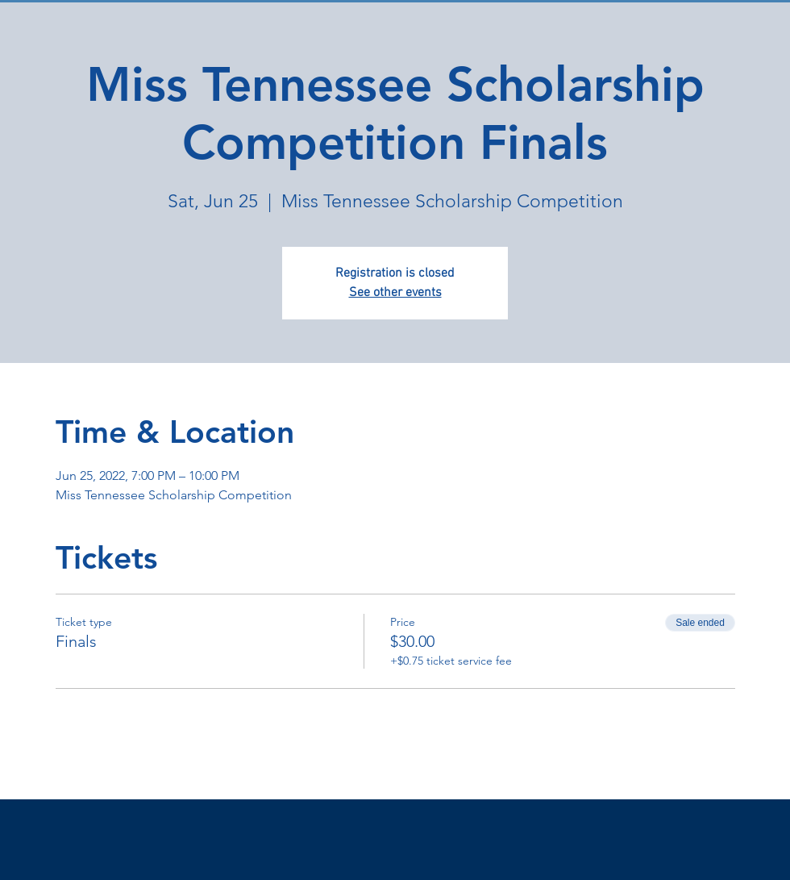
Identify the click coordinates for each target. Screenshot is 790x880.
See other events (395, 293)
